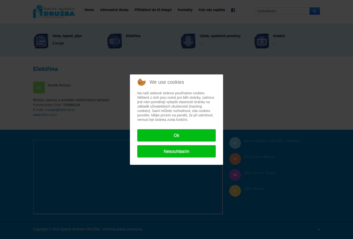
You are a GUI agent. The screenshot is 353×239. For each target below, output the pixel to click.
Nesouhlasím (176, 151)
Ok (176, 135)
